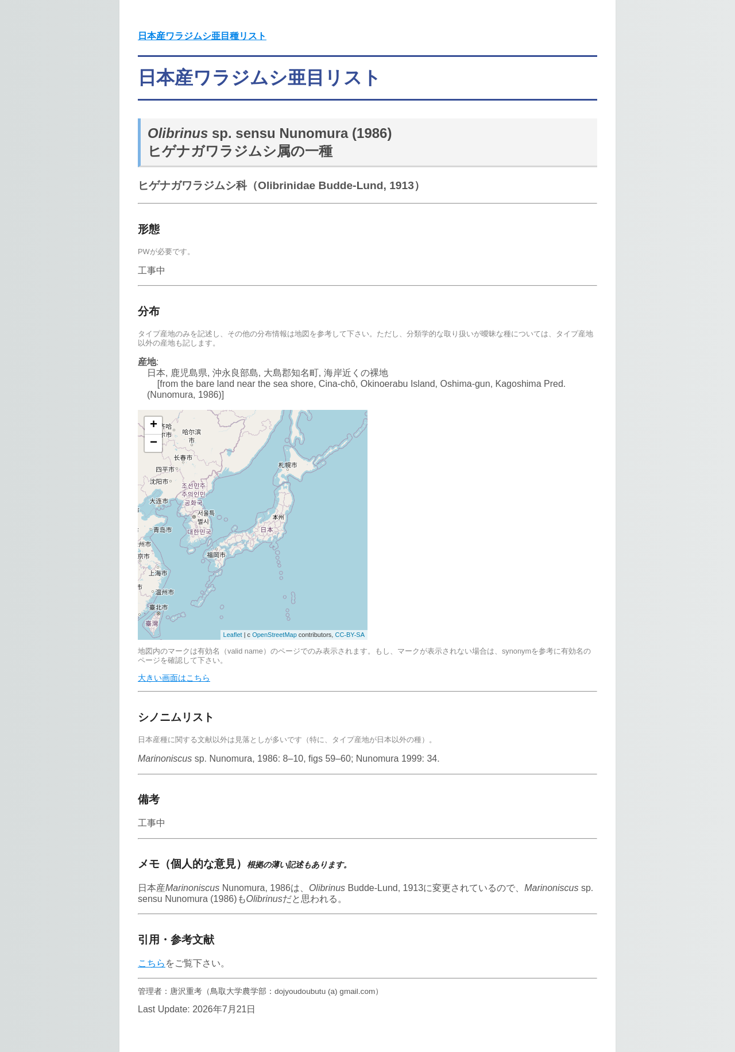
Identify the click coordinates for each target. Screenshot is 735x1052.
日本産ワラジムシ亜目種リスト (202, 36)
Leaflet (232, 634)
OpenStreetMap (274, 634)
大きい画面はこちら (174, 677)
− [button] (153, 443)
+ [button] (153, 425)
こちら (151, 963)
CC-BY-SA (350, 634)
